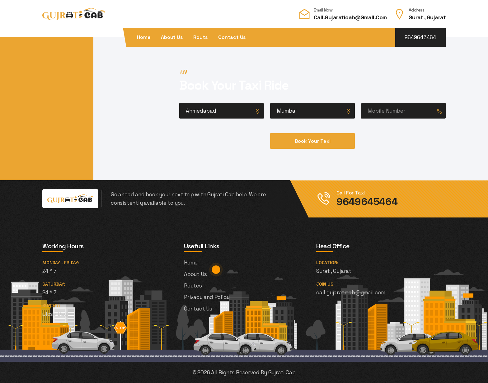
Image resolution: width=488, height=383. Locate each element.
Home (143, 37)
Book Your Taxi (313, 141)
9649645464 (420, 37)
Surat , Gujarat (427, 17)
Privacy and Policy (206, 297)
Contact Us (232, 37)
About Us (172, 37)
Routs (200, 37)
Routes (193, 285)
